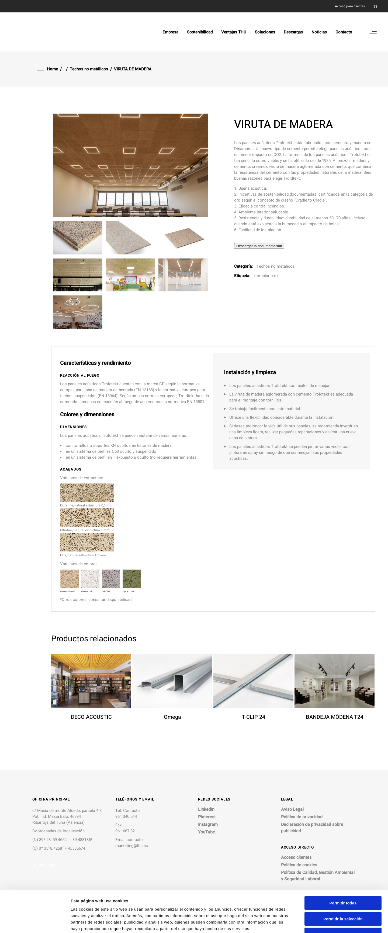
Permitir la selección (343, 883)
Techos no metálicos (89, 69)
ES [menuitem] (375, 6)
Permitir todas (343, 867)
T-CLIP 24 (253, 717)
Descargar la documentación (259, 246)
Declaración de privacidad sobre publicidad (312, 827)
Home (52, 69)
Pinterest (207, 817)
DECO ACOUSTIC (91, 717)
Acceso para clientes (350, 6)
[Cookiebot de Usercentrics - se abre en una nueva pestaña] (34, 922)
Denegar (343, 898)
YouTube (206, 832)
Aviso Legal (292, 809)
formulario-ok (266, 276)
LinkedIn (206, 809)
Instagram (208, 824)
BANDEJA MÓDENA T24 (334, 717)
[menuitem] (375, 6)
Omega (172, 717)
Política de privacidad (302, 817)
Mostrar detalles (291, 922)
